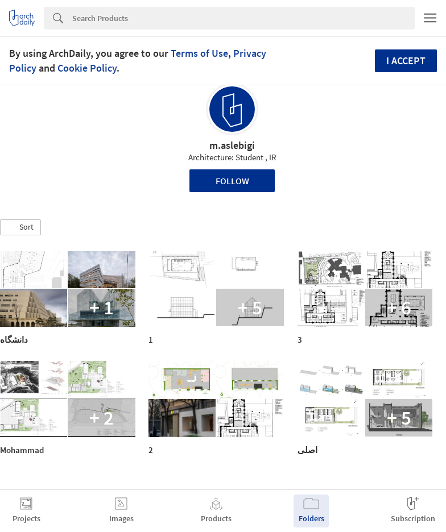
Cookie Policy (87, 67)
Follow (232, 180)
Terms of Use (199, 53)
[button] (20, 227)
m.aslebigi (232, 145)
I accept (406, 60)
